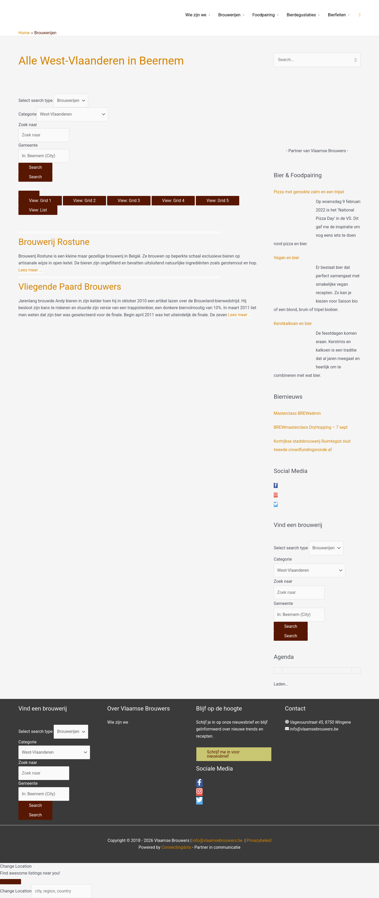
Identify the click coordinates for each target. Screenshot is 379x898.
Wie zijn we (195, 14)
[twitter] (276, 504)
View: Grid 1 (40, 200)
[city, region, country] (62, 891)
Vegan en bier (286, 257)
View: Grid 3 (129, 200)
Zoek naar (27, 124)
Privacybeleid (259, 840)
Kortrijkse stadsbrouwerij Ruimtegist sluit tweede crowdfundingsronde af (312, 445)
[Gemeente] (43, 156)
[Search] (35, 167)
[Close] (10, 881)
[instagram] (276, 494)
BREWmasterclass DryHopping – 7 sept (311, 427)
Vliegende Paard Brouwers (70, 286)
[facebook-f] (276, 485)
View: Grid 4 (173, 200)
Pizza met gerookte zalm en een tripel (309, 191)
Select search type (35, 100)
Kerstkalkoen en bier (293, 323)
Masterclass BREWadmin (297, 413)
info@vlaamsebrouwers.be (314, 729)
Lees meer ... (30, 270)
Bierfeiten (337, 14)
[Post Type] (71, 100)
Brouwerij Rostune (54, 241)
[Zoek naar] (43, 135)
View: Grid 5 (217, 200)
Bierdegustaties (301, 14)
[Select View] (28, 193)
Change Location (16, 891)
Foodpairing (263, 14)
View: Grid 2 (84, 200)
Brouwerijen (229, 14)
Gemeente (28, 145)
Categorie (27, 114)
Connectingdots (176, 847)
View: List (38, 210)
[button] (360, 15)
